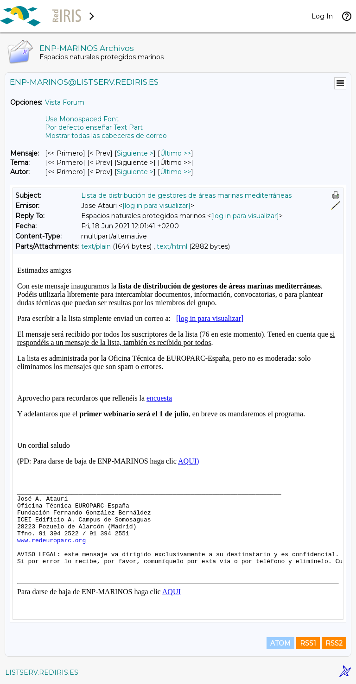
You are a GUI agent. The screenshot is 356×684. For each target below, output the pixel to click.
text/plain (96, 246)
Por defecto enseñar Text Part (94, 127)
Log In (322, 16)
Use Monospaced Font (82, 119)
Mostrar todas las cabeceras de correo (106, 136)
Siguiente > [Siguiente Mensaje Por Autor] (135, 172)
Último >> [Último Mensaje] (175, 153)
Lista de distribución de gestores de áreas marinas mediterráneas (186, 195)
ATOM (280, 643)
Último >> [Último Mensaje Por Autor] (175, 172)
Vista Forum (64, 102)
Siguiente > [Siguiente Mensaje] (135, 153)
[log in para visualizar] (156, 205)
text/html (172, 246)
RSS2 (334, 643)
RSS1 (308, 643)
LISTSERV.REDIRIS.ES (41, 672)
